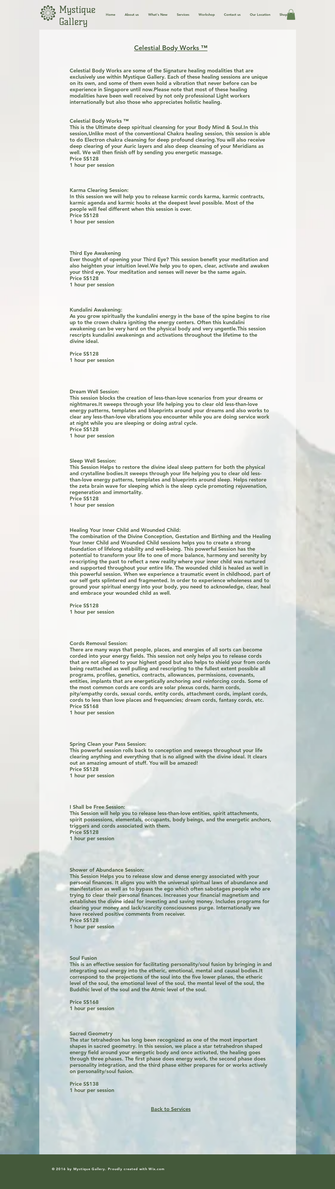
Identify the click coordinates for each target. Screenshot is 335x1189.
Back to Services (171, 1109)
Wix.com (156, 1169)
